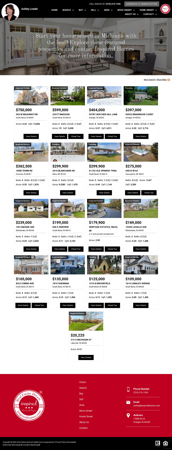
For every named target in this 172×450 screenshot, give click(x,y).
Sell (81, 399)
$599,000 (60, 110)
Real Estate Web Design (12, 445)
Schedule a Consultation (141, 4)
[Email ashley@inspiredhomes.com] (143, 403)
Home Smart (86, 416)
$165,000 (24, 279)
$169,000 (133, 222)
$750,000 (24, 110)
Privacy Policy (60, 442)
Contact (83, 427)
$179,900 (97, 222)
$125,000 (97, 279)
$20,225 (77, 335)
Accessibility (71, 442)
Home (54, 10)
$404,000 (97, 110)
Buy (81, 393)
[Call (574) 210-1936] (105, 4)
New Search (149, 79)
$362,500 (24, 166)
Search (83, 387)
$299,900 (60, 166)
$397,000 (133, 110)
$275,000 (133, 166)
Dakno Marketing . (32, 445)
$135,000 (60, 279)
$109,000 (133, 279)
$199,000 (60, 222)
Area (81, 405)
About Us (84, 422)
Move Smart (85, 410)
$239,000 (24, 222)
